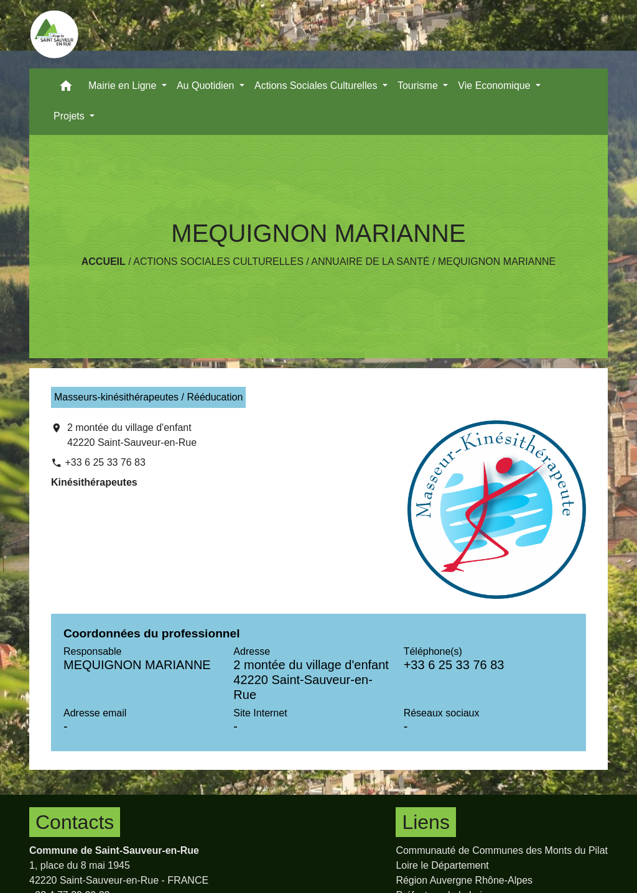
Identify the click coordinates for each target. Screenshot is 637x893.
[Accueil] (54, 34)
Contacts (74, 822)
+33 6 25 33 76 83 (105, 462)
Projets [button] (70, 116)
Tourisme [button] (419, 85)
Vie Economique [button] (495, 85)
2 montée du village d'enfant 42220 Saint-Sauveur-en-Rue (132, 435)
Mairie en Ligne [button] (123, 85)
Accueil (103, 261)
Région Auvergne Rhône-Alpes (464, 880)
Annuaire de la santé (370, 261)
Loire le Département (442, 865)
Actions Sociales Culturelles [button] (317, 85)
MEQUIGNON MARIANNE (497, 261)
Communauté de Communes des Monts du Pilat (502, 850)
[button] (66, 88)
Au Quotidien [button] (207, 85)
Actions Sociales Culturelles (218, 261)
